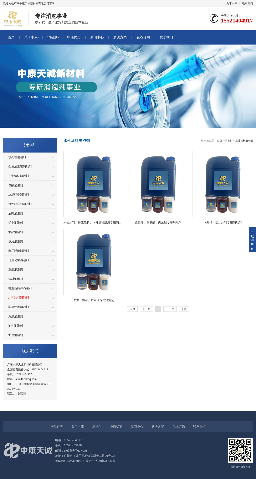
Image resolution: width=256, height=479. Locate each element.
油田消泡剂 (15, 213)
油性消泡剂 (15, 325)
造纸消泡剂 (15, 269)
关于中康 (231, 3)
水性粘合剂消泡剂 (20, 204)
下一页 (170, 309)
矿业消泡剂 (15, 222)
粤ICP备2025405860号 (70, 461)
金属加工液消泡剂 (20, 166)
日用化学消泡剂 (18, 260)
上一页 (146, 309)
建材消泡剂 (15, 278)
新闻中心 (97, 37)
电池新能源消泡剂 (20, 288)
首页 (11, 37)
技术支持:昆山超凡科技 (101, 461)
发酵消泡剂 (15, 185)
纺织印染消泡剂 (18, 194)
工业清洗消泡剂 (18, 175)
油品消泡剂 (15, 232)
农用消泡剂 (15, 241)
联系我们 (247, 3)
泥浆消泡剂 (15, 316)
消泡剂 (52, 37)
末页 (184, 309)
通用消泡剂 (15, 335)
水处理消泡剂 (17, 157)
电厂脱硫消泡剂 (18, 250)
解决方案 (120, 37)
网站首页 (57, 426)
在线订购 (143, 37)
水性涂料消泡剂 (18, 297)
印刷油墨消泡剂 (18, 307)
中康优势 (74, 37)
